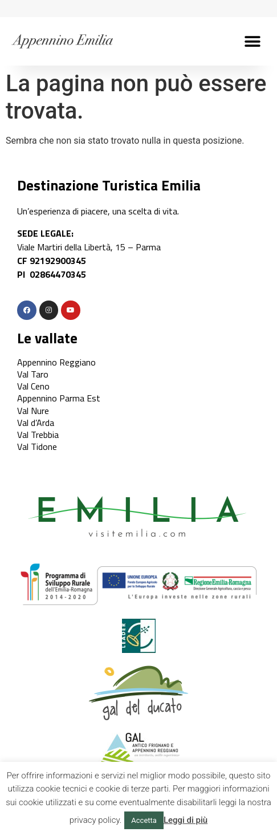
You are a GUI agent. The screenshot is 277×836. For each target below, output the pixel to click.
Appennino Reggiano (56, 362)
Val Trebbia (38, 434)
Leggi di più (185, 820)
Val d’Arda (35, 422)
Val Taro (32, 374)
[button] (253, 41)
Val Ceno (33, 386)
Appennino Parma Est (58, 398)
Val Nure (33, 410)
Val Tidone (37, 446)
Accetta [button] (144, 820)
